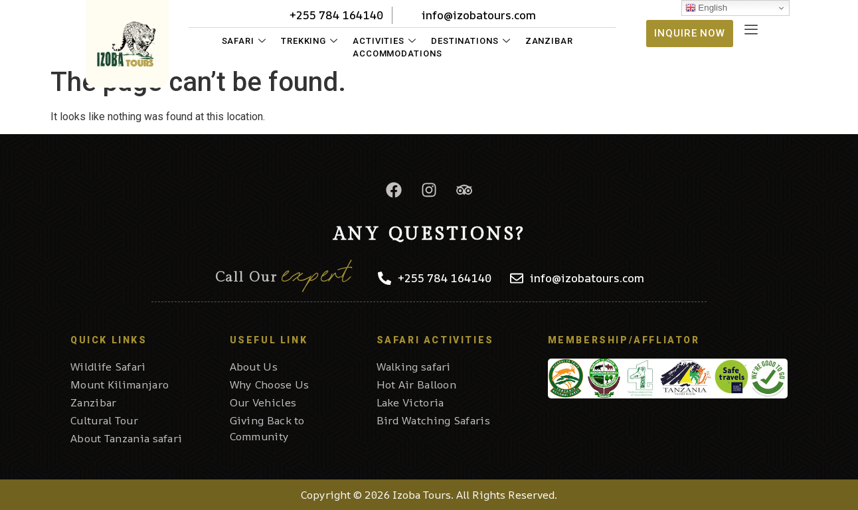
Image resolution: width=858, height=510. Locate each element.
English (706, 8)
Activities (384, 41)
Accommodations (397, 53)
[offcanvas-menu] (751, 30)
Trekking (309, 41)
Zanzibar (549, 41)
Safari (244, 41)
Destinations (471, 41)
